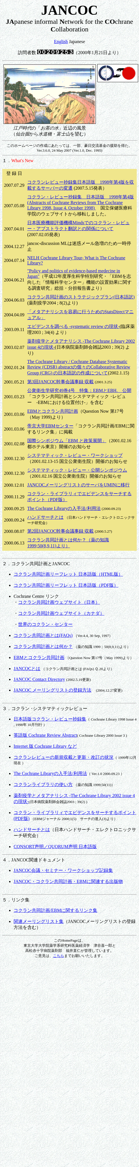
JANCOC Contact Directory (39, 679)
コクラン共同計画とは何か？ (43, 646)
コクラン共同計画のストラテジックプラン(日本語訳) (81, 297)
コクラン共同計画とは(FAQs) (43, 635)
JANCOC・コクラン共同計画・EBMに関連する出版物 (68, 881)
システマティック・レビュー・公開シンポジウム (77, 470)
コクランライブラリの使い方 (43, 784)
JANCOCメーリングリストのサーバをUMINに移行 (78, 484)
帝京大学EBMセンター (50, 425)
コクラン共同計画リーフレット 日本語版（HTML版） (68, 574)
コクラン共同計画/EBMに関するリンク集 (55, 910)
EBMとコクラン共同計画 (52, 411)
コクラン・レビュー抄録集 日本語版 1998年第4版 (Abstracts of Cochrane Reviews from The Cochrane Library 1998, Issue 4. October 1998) (80, 202)
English (61, 41)
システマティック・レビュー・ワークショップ (75, 455)
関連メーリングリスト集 (39, 921)
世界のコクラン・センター (45, 624)
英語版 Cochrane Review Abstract (45, 735)
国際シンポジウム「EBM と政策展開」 (66, 440)
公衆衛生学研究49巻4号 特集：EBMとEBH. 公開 (79, 390)
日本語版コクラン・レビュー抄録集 (50, 719)
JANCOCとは (27, 668)
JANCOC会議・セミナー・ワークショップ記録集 (63, 870)
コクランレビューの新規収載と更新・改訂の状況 (63, 757)
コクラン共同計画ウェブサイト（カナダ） (61, 613)
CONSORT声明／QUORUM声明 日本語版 (55, 846)
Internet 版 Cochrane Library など (45, 746)
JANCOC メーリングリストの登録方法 (52, 690)
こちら (58, 956)
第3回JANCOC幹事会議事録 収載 (60, 381)
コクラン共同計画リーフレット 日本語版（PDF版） (66, 585)
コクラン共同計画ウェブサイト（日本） (59, 602)
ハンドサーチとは (45, 517)
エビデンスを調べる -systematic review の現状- (73, 326)
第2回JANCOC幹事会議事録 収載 (60, 531)
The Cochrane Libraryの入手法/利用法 (64, 508)
